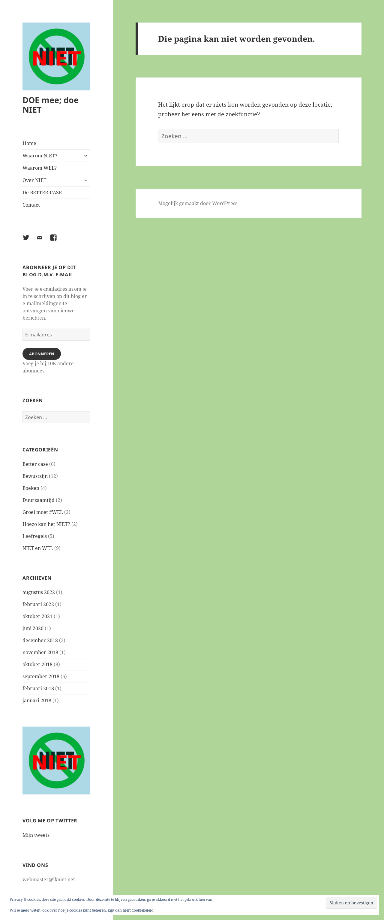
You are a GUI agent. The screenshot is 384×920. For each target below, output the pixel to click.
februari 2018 (38, 688)
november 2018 (40, 652)
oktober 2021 (37, 616)
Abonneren (41, 354)
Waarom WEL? (39, 168)
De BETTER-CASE (42, 192)
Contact (31, 205)
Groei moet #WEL (42, 512)
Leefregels (34, 536)
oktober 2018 (37, 664)
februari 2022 (38, 604)
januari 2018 (36, 700)
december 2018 (40, 640)
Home (29, 143)
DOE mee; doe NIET (50, 104)
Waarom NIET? (39, 155)
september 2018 (40, 676)
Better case (35, 464)
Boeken (30, 488)
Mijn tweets (36, 835)
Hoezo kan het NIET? (46, 524)
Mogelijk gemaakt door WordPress (197, 203)
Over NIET (34, 180)
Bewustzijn (35, 476)
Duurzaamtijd (38, 500)
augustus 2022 (38, 592)
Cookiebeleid (142, 910)
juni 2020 (33, 628)
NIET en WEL (37, 548)
